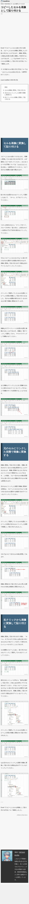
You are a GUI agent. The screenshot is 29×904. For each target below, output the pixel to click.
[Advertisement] (14, 29)
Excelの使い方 (8, 3)
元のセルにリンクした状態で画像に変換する (15, 452)
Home (2, 3)
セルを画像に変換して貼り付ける (15, 90)
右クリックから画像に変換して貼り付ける (15, 623)
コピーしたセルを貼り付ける (11, 72)
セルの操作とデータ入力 (19, 3)
